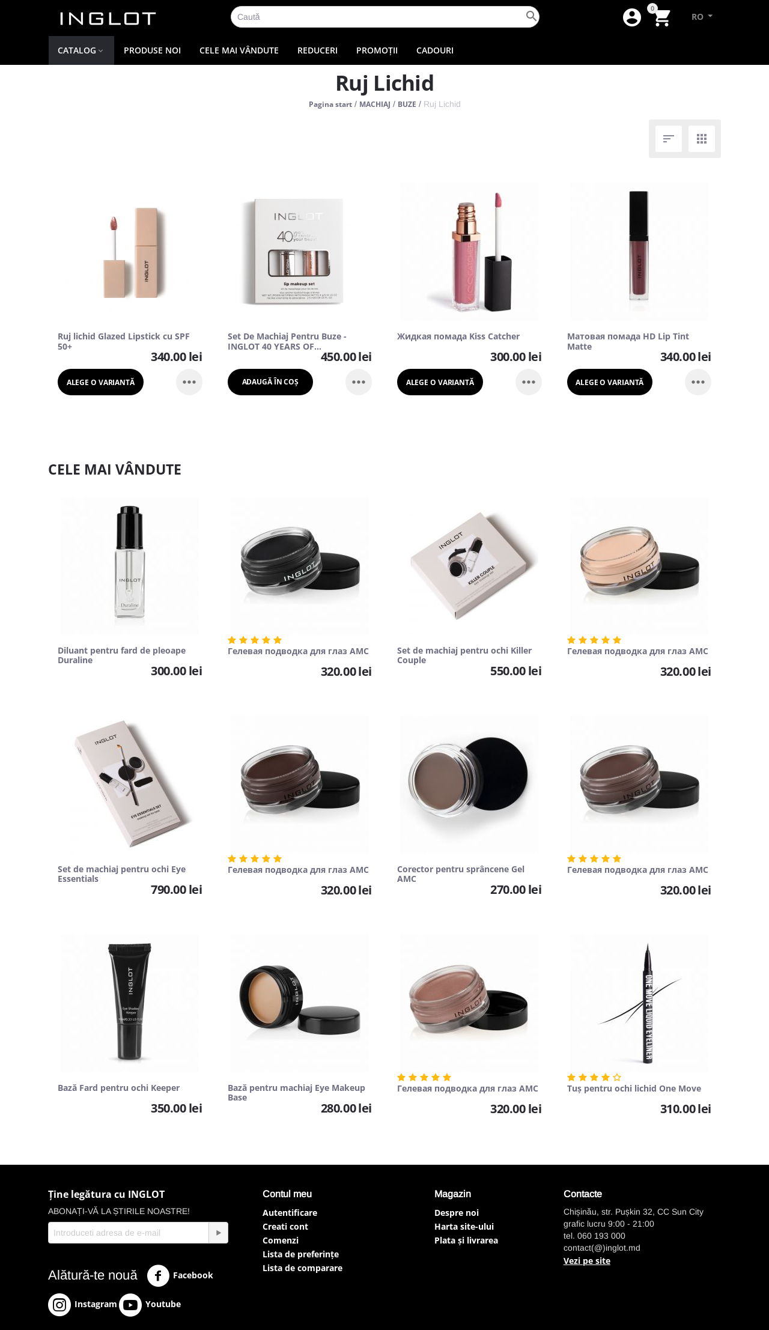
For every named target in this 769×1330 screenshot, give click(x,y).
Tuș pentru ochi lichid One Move (634, 1089)
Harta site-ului (464, 1226)
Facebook (180, 1276)
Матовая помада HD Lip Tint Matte (628, 342)
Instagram (82, 1304)
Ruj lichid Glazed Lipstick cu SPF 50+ (124, 342)
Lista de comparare (302, 1268)
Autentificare (290, 1212)
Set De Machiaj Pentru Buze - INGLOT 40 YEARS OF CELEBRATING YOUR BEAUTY (287, 342)
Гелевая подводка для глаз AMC (298, 651)
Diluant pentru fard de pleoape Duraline (122, 656)
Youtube (150, 1304)
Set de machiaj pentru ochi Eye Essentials (122, 874)
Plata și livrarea (466, 1240)
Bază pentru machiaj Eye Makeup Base (296, 1093)
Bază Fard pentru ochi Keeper (119, 1088)
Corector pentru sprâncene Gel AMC (460, 874)
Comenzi (281, 1240)
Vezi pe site (587, 1260)
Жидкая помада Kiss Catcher (458, 337)
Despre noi (456, 1212)
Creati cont (285, 1226)
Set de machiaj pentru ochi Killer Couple (464, 656)
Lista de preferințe (301, 1254)
